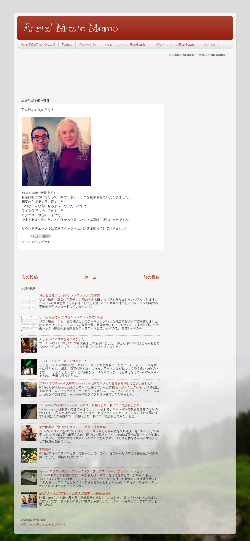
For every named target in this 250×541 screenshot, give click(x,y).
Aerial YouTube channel (38, 45)
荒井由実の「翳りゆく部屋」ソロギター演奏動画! (73, 427)
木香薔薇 (45, 449)
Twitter (67, 45)
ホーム (90, 277)
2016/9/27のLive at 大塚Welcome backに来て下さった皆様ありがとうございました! (95, 383)
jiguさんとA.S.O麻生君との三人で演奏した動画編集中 (75, 493)
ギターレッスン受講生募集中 (177, 45)
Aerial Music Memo (71, 27)
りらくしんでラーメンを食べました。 (65, 361)
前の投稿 (151, 277)
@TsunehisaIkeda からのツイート (43, 524)
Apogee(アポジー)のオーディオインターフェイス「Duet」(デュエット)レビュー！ (94, 471)
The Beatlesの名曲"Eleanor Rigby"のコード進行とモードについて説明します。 (91, 405)
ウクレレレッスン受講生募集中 (126, 45)
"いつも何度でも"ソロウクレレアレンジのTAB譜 (71, 317)
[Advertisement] (90, 262)
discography (88, 45)
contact (209, 45)
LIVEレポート (41, 242)
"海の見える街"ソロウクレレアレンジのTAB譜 (69, 295)
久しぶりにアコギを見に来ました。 (63, 339)
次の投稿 (29, 277)
